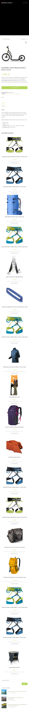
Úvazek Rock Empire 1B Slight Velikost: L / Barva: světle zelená (14, 607)
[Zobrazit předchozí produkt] (2, 39)
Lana (17, 311)
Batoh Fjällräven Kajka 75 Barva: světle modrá (14, 216)
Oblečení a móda (20, 221)
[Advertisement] (14, 20)
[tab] (14, 103)
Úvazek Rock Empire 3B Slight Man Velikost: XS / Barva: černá (14, 156)
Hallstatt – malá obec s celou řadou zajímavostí (16, 691)
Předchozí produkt (7, 39)
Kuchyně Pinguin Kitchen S (14, 667)
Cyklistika (7, 93)
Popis (3, 103)
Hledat (24, 683)
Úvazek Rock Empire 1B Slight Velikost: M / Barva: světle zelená (15, 246)
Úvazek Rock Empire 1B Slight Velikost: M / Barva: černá (14, 637)
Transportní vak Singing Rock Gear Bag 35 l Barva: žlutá (14, 577)
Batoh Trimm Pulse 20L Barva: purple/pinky (15, 427)
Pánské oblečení (23, 371)
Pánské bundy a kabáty (16, 371)
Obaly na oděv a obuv (16, 581)
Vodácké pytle (19, 551)
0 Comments (13, 692)
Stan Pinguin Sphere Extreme (14, 457)
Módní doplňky (14, 221)
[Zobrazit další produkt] (27, 39)
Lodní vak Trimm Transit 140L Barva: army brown (14, 547)
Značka (3, 106)
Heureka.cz (11, 93)
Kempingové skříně (12, 671)
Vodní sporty (23, 551)
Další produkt (23, 39)
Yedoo (2, 97)
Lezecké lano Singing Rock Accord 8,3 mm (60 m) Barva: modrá (14, 306)
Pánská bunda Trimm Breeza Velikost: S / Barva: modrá (14, 367)
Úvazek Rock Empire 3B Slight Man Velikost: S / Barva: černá (14, 517)
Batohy (7, 221)
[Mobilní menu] (25, 2)
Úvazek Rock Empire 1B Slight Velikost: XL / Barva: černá (14, 487)
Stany (21, 461)
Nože (12, 281)
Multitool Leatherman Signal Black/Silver (14, 276)
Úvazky (19, 161)
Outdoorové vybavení (16, 281)
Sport (19, 93)
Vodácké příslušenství (13, 551)
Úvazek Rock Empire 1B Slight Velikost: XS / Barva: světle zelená (14, 337)
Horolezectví (14, 161)
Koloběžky (16, 93)
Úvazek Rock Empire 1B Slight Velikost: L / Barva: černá (14, 186)
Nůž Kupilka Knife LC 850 (14, 397)
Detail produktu (14, 87)
